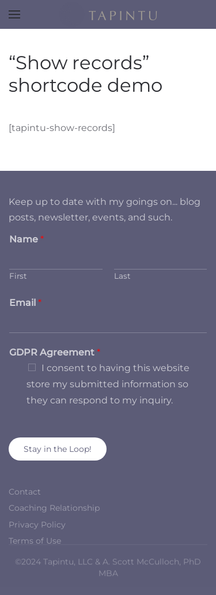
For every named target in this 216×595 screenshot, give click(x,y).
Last (122, 275)
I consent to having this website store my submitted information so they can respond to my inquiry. (108, 384)
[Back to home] (108, 14)
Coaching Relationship (54, 508)
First (18, 275)
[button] (14, 14)
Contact (25, 492)
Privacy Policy (37, 524)
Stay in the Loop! (58, 449)
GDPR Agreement (54, 352)
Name (26, 239)
